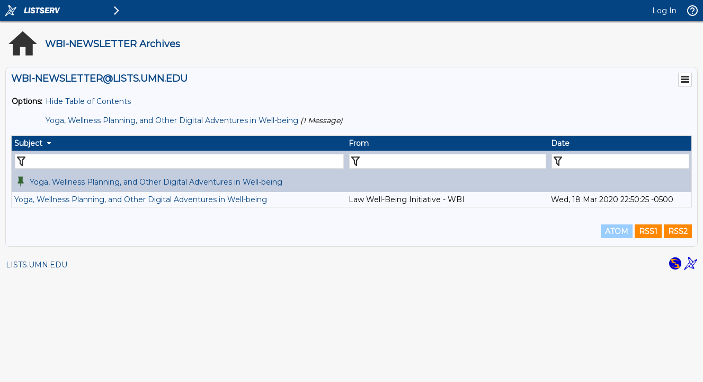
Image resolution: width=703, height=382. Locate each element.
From (359, 143)
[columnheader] (179, 143)
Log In (664, 10)
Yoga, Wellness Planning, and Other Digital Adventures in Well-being (172, 120)
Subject (28, 143)
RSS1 (648, 231)
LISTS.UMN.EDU (36, 265)
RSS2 (678, 231)
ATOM (616, 231)
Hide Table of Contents (88, 101)
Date (560, 143)
